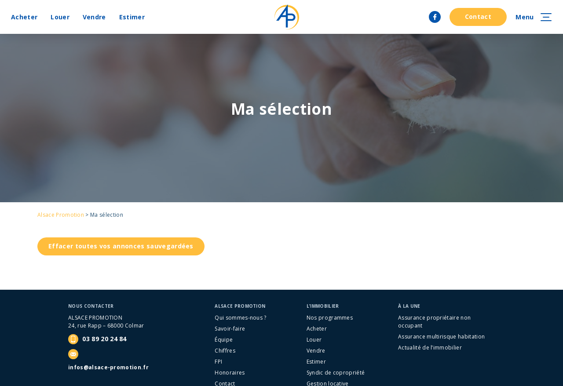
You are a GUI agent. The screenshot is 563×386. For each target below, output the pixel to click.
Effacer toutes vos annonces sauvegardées (121, 246)
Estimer (132, 17)
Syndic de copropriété (336, 372)
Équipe (224, 339)
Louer (60, 17)
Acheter (24, 17)
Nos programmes (330, 317)
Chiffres (225, 350)
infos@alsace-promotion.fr (108, 367)
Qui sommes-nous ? (240, 317)
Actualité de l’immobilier (430, 347)
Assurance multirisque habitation (441, 336)
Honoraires (230, 372)
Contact (478, 16)
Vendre (94, 17)
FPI (218, 361)
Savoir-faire (230, 328)
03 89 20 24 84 (97, 339)
